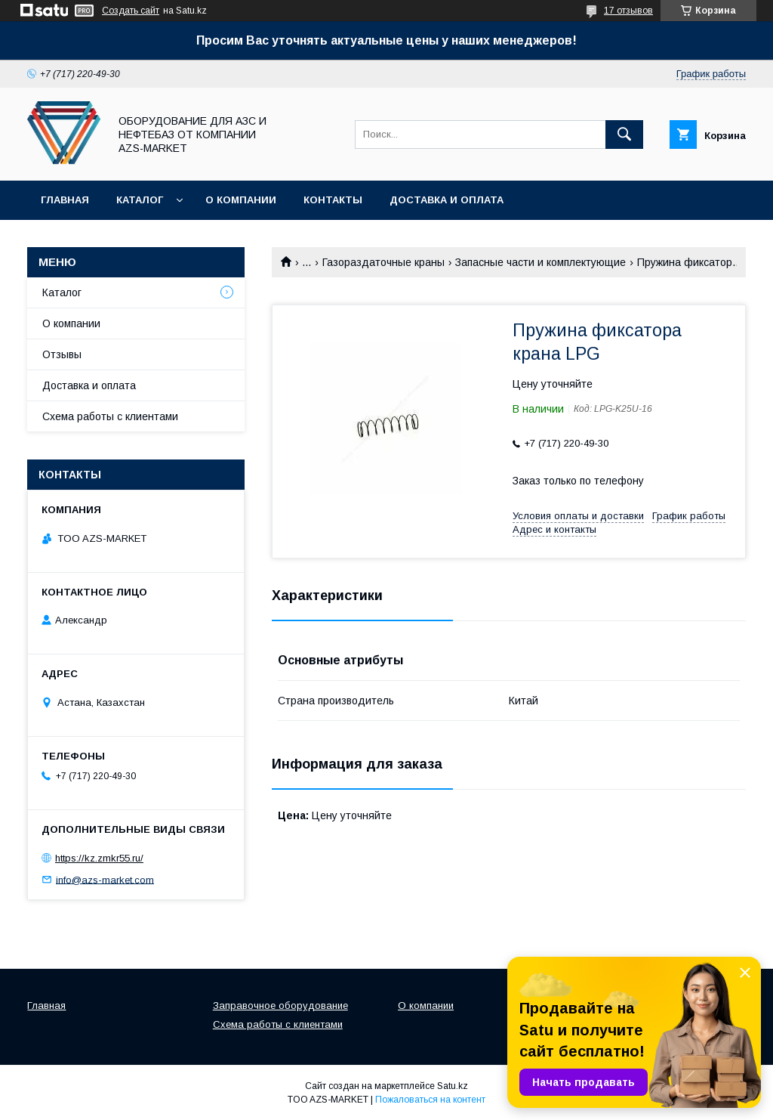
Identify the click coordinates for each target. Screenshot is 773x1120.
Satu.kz (452, 1086)
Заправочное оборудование (280, 1005)
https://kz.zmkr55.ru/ (99, 858)
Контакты (332, 200)
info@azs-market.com (105, 879)
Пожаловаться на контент (430, 1099)
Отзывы (62, 354)
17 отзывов (628, 10)
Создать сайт (130, 10)
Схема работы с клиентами (110, 416)
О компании (240, 200)
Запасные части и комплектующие (540, 262)
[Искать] (624, 134)
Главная (65, 200)
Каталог (139, 200)
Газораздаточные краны (383, 262)
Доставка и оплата (447, 200)
